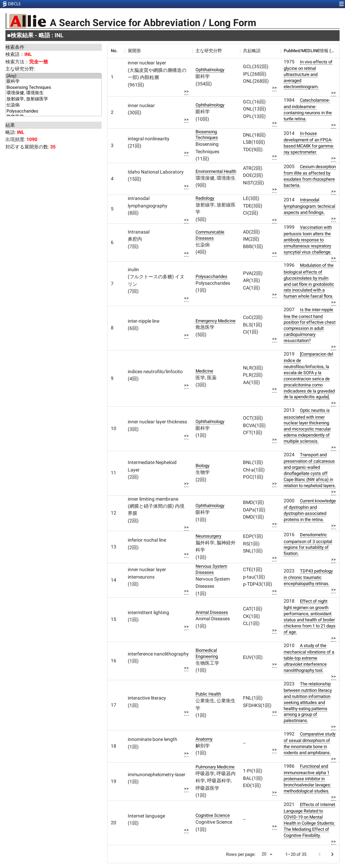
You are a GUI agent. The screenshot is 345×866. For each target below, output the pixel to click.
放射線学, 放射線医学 (53, 99)
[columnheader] (115, 51)
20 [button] (264, 854)
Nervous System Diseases (211, 569)
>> (186, 91)
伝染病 (53, 105)
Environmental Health (216, 171)
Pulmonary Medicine (215, 766)
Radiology (205, 198)
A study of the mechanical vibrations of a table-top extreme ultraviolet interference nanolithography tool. (309, 658)
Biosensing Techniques (53, 87)
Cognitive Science (213, 815)
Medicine (204, 371)
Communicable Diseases (210, 235)
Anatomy (204, 739)
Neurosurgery (208, 536)
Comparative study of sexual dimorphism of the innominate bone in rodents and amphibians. (310, 743)
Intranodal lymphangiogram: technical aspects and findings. (309, 206)
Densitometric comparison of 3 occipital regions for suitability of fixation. (308, 544)
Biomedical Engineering (207, 653)
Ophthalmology (210, 69)
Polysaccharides (53, 111)
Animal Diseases (212, 612)
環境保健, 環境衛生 (53, 93)
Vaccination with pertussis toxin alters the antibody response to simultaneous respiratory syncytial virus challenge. (308, 240)
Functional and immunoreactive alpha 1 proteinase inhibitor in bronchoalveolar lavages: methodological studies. (307, 778)
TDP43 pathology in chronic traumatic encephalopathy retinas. (308, 577)
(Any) (53, 76)
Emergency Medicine (216, 320)
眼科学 (53, 82)
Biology (202, 465)
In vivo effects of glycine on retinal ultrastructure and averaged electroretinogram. (308, 74)
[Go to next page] (332, 854)
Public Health (208, 694)
